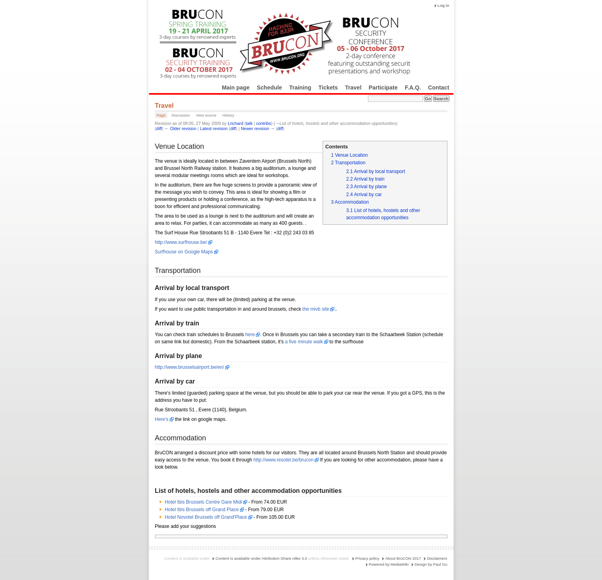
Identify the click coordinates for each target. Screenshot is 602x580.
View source (206, 115)
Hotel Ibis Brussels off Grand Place (202, 509)
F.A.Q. (413, 87)
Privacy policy (367, 558)
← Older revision (180, 128)
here (250, 334)
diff (159, 128)
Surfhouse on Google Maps (184, 252)
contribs (263, 123)
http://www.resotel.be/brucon (284, 460)
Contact (438, 87)
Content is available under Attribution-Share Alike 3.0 (261, 558)
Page (161, 115)
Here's (161, 419)
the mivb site (315, 309)
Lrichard (235, 123)
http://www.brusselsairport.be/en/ (189, 367)
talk (249, 123)
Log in (443, 5)
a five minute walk (304, 341)
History (228, 115)
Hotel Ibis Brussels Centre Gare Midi (203, 502)
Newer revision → (258, 128)
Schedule (269, 87)
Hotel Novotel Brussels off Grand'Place (206, 517)
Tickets (328, 87)
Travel (353, 87)
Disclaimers (437, 558)
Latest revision (214, 128)
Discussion (181, 115)
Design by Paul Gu (430, 564)
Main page (236, 87)
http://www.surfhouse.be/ (181, 242)
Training (300, 87)
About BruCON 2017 (403, 558)
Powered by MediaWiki (388, 564)
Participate (383, 87)
